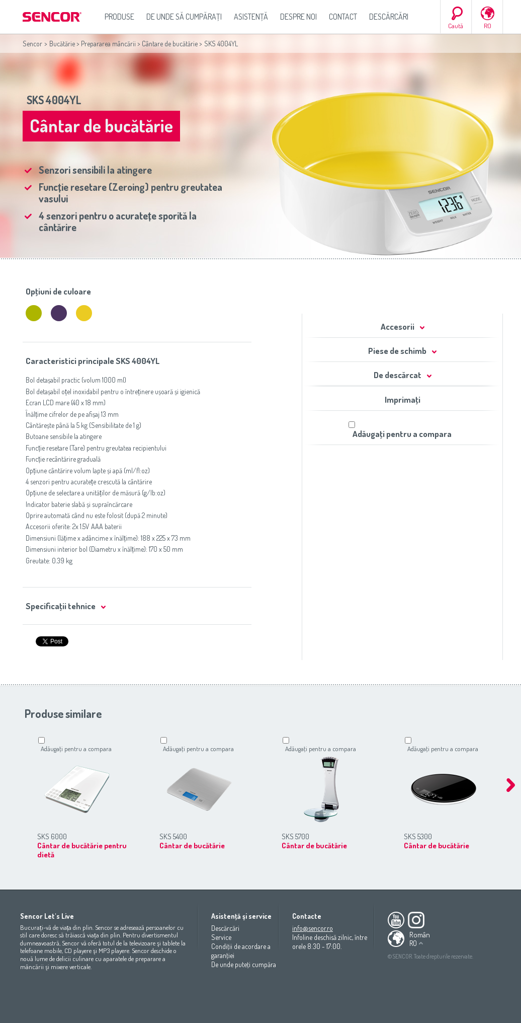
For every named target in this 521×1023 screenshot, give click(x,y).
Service (221, 937)
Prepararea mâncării (108, 43)
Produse (119, 17)
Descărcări (388, 17)
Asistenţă (251, 17)
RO (487, 26)
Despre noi (298, 17)
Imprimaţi (402, 399)
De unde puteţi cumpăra (243, 964)
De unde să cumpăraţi (184, 17)
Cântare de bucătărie (170, 43)
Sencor (32, 43)
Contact (343, 17)
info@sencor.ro (312, 928)
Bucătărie (62, 43)
